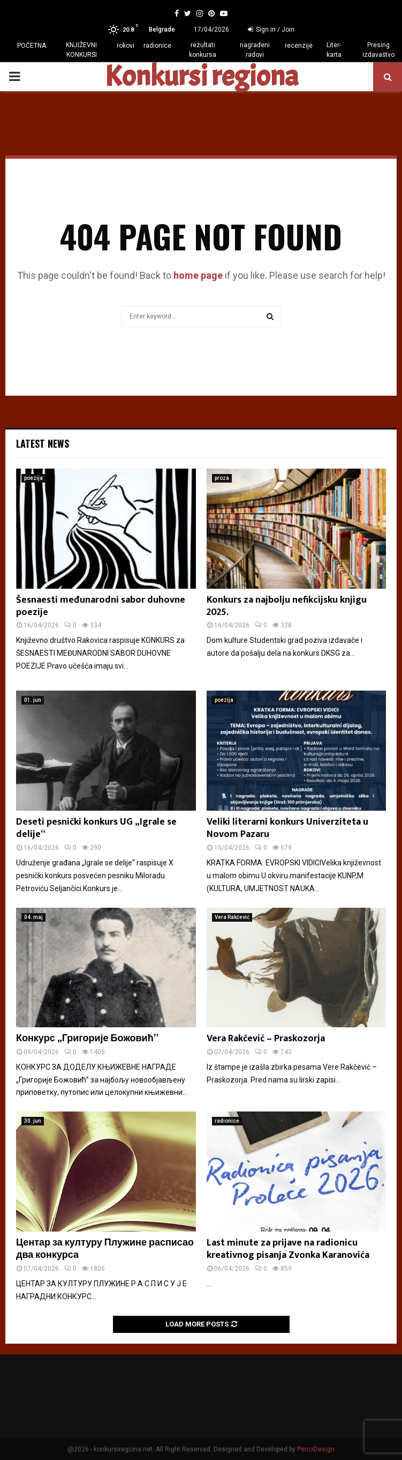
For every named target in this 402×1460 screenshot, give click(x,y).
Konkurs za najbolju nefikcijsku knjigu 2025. (287, 606)
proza (222, 478)
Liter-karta (334, 49)
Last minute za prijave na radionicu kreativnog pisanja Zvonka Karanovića (288, 1249)
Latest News (42, 443)
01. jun (32, 700)
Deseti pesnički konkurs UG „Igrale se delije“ (96, 828)
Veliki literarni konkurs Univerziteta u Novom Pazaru (287, 828)
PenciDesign (316, 1449)
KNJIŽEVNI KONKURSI (81, 49)
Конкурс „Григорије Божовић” (87, 1039)
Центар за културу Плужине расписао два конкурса (105, 1249)
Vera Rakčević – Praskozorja (266, 1039)
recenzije (299, 45)
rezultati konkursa (202, 49)
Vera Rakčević (232, 917)
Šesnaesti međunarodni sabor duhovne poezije (100, 606)
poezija (33, 478)
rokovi (125, 45)
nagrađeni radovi (255, 49)
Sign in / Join (271, 29)
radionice (157, 45)
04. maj (33, 917)
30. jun (32, 1121)
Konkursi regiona (201, 76)
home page (198, 275)
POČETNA (31, 45)
